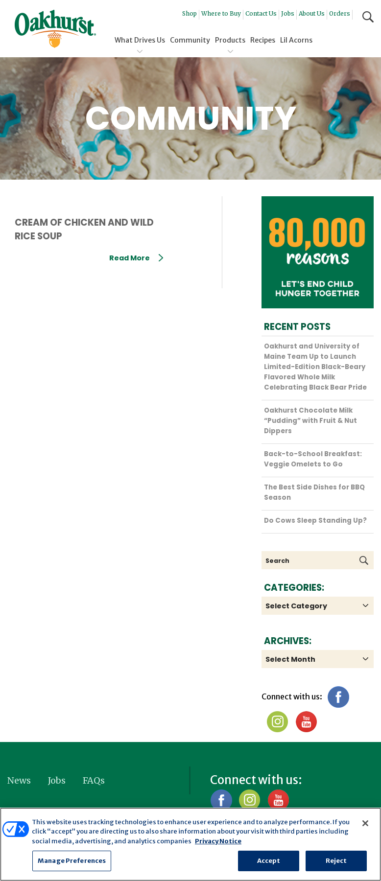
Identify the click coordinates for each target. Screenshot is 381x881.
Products (230, 40)
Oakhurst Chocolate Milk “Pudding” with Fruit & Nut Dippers (310, 421)
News (19, 780)
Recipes (262, 40)
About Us (312, 13)
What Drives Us (140, 40)
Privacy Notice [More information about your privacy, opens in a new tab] (218, 841)
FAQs (94, 780)
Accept (269, 861)
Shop (189, 13)
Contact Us (261, 13)
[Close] (365, 823)
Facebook (338, 697)
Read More (136, 258)
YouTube (306, 722)
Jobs (287, 13)
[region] (190, 844)
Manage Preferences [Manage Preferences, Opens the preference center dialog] (72, 861)
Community (190, 40)
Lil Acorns (296, 40)
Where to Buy (221, 13)
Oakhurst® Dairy (55, 29)
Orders (339, 13)
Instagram (277, 722)
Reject (336, 861)
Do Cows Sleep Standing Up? (315, 520)
